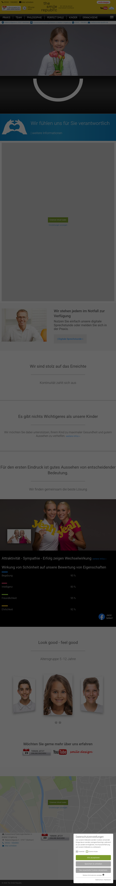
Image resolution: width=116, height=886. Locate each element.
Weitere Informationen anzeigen (93, 875)
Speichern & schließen (93, 864)
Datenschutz (99, 880)
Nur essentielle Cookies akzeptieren (93, 870)
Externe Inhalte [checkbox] (93, 851)
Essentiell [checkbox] (81, 851)
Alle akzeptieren (93, 858)
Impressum (107, 880)
